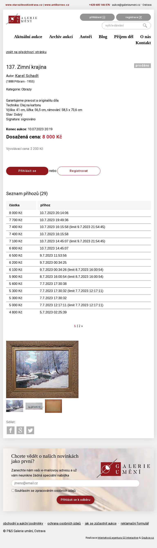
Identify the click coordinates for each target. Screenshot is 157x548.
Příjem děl (123, 36)
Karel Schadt (26, 75)
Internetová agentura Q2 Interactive (118, 537)
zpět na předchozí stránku (26, 52)
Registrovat (79, 171)
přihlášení (97, 17)
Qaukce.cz (147, 537)
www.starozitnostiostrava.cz (24, 4)
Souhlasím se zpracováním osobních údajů (44, 491)
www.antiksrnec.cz (57, 4)
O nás (145, 36)
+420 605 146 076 (99, 4)
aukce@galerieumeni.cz (126, 4)
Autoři (86, 36)
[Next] (82, 326)
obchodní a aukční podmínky (23, 523)
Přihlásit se (27, 171)
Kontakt (143, 42)
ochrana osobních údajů (64, 523)
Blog (103, 36)
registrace (134, 17)
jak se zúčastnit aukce (101, 523)
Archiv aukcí (61, 36)
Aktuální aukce (28, 36)
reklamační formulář (135, 523)
